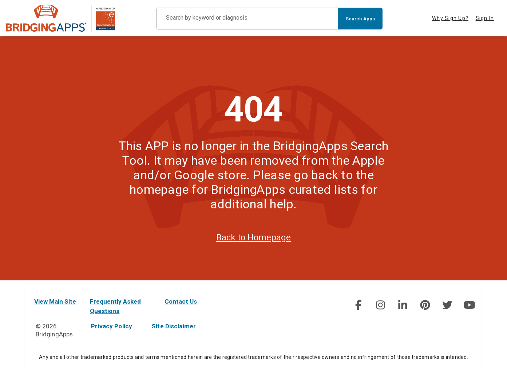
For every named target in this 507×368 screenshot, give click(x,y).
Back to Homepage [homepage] (253, 241)
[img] (358, 305)
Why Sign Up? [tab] (450, 18)
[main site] (60, 18)
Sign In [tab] (485, 18)
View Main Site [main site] (55, 301)
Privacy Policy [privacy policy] (111, 326)
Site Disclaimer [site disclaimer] (174, 326)
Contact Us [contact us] (181, 301)
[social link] (358, 305)
